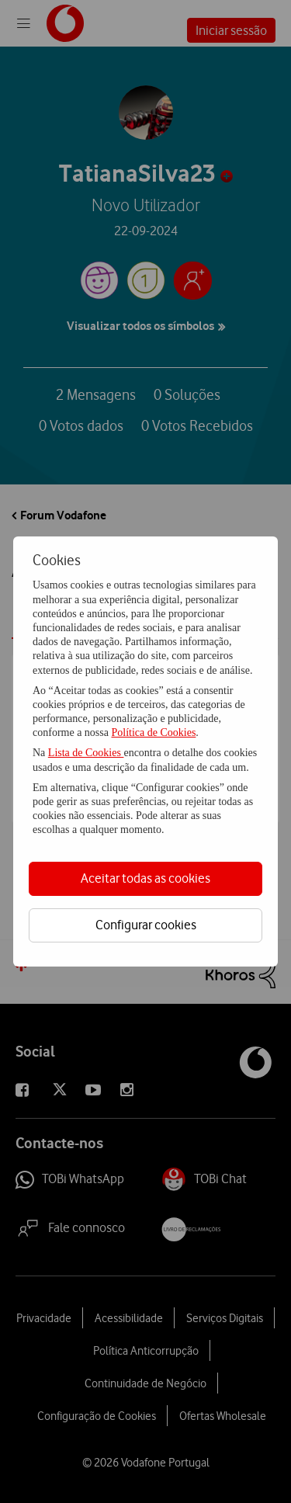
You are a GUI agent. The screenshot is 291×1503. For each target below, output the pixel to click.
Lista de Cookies (86, 752)
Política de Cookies (153, 732)
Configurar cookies (145, 924)
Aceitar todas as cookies (145, 878)
